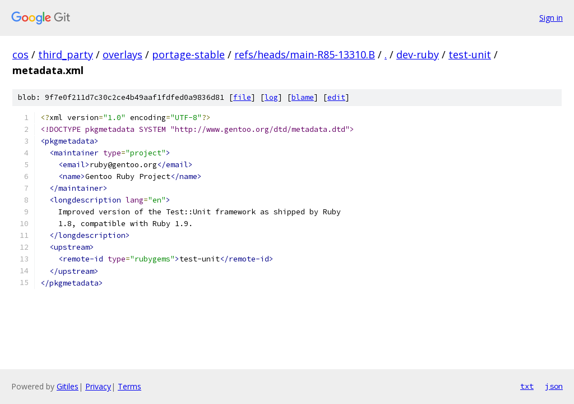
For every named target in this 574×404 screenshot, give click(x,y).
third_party (65, 54)
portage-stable (188, 54)
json (554, 386)
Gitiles (67, 386)
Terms (129, 386)
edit (336, 97)
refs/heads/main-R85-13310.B (304, 54)
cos (20, 54)
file (242, 97)
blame (302, 97)
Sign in (551, 17)
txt (527, 386)
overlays (122, 54)
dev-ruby (417, 54)
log (271, 97)
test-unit (469, 54)
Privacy (98, 386)
